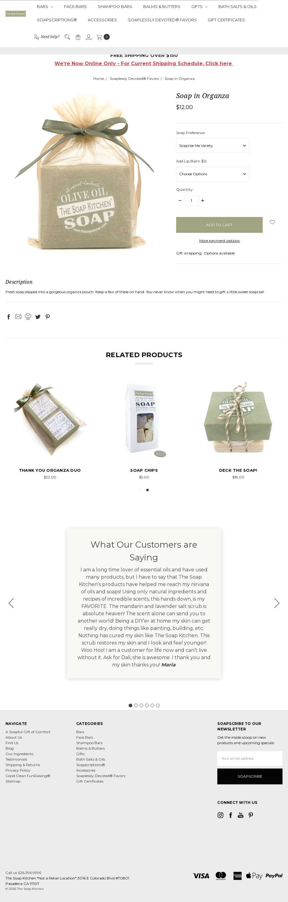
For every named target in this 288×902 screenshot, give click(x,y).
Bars (45, 6)
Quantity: (185, 189)
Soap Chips (144, 470)
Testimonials (16, 759)
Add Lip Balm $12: (192, 161)
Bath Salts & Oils (238, 6)
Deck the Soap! (238, 470)
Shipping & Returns (22, 764)
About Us (13, 737)
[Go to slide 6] (11, 603)
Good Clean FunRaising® (27, 775)
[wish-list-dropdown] (273, 222)
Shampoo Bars (115, 6)
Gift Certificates (226, 19)
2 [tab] (147, 490)
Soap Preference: (190, 132)
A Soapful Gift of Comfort (28, 732)
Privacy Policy (17, 770)
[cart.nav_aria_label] (102, 37)
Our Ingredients (19, 753)
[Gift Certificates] (78, 36)
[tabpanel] (50, 430)
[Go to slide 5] (152, 705)
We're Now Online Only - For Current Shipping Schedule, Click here (144, 63)
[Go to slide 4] (147, 705)
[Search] (67, 36)
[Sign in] (88, 36)
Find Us (11, 742)
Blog (9, 748)
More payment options (219, 240)
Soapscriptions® (57, 19)
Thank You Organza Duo (50, 470)
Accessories (102, 19)
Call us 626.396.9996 (23, 872)
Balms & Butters (161, 6)
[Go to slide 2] (277, 603)
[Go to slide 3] (141, 705)
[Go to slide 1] (130, 705)
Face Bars (75, 6)
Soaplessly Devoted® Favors (162, 19)
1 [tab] (140, 490)
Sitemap (12, 781)
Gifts (199, 6)
